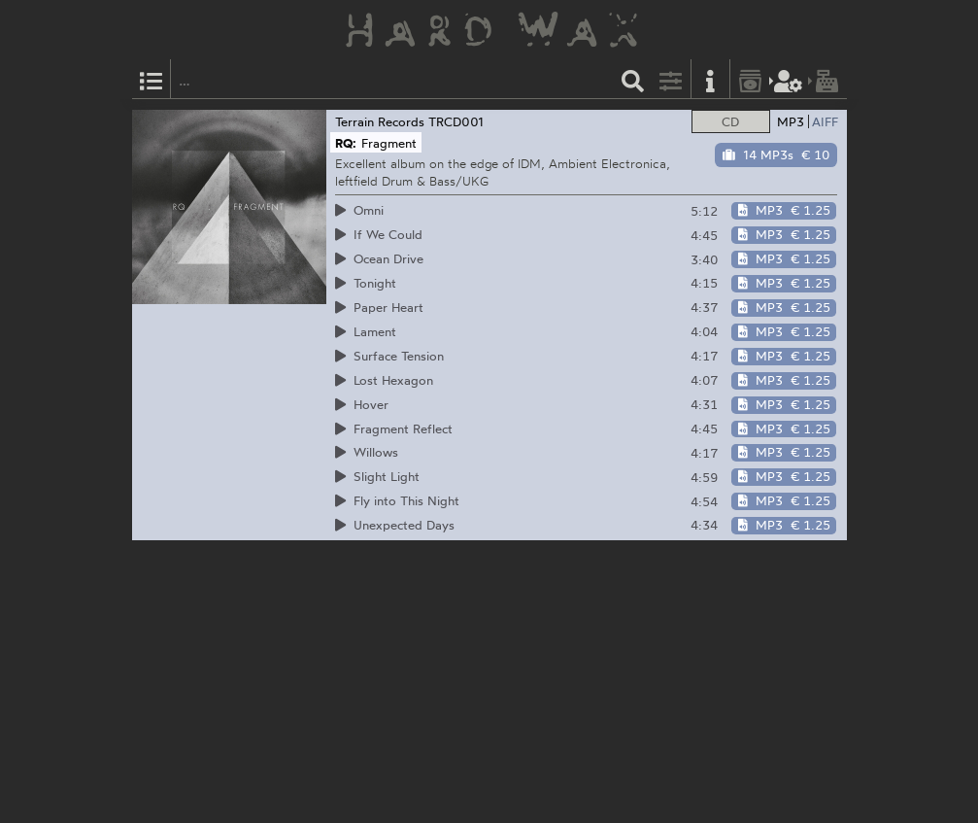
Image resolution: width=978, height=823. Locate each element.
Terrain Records (379, 121)
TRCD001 (456, 121)
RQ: (345, 143)
